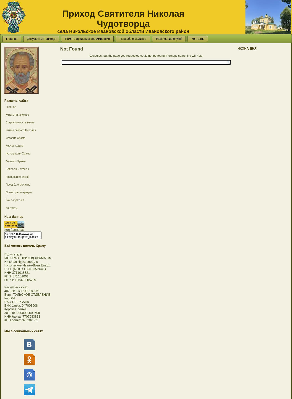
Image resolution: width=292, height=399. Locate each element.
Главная (11, 38)
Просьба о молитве (133, 38)
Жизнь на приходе (17, 114)
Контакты (197, 38)
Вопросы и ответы (17, 169)
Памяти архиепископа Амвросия (87, 38)
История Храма (15, 138)
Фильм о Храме (16, 161)
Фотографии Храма (18, 153)
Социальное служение (20, 122)
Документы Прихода (41, 38)
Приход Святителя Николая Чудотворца (123, 19)
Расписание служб (169, 38)
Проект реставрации (19, 192)
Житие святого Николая (21, 130)
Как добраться (15, 200)
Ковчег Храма (14, 145)
